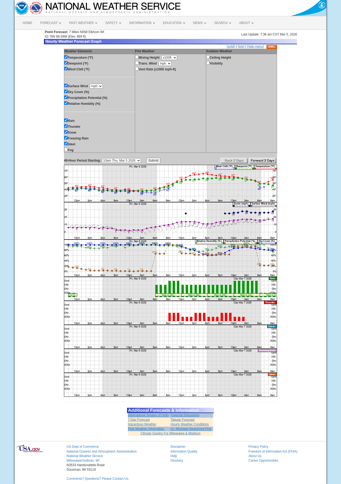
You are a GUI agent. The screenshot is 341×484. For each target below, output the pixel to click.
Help (173, 456)
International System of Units (148, 415)
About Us (255, 456)
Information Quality (183, 451)
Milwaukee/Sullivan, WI (83, 460)
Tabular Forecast (182, 420)
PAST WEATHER (83, 23)
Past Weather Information (146, 429)
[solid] (231, 46)
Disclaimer (177, 447)
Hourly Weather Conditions (189, 424)
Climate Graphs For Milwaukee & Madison (171, 433)
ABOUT (246, 23)
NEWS (199, 23)
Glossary (176, 460)
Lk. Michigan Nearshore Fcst (190, 429)
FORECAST (50, 23)
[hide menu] (255, 46)
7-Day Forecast (139, 420)
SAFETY (113, 23)
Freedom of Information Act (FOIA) (273, 451)
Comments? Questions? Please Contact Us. (98, 479)
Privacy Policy (259, 447)
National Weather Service (85, 456)
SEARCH (222, 23)
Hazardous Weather (142, 424)
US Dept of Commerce (83, 447)
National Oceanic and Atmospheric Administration (102, 451)
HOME (27, 23)
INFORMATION (142, 23)
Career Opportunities (263, 460)
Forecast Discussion (184, 415)
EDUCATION (174, 23)
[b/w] (241, 46)
